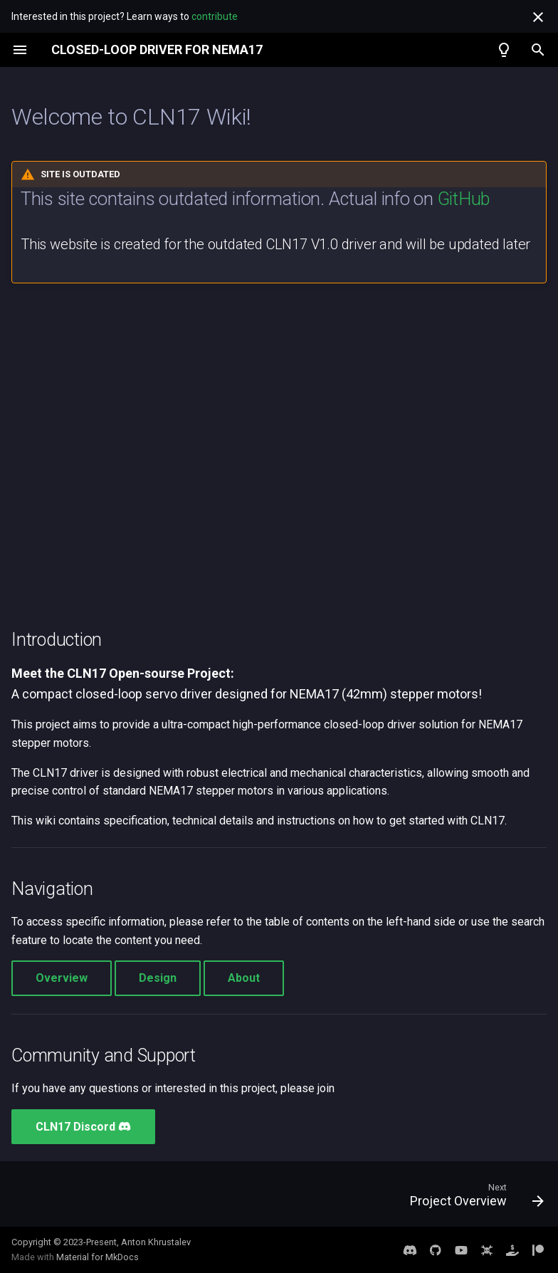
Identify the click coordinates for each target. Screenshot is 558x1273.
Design (158, 978)
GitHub (464, 198)
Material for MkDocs (97, 1257)
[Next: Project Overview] (473, 1198)
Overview (62, 978)
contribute (214, 16)
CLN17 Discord (83, 1126)
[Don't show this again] (538, 17)
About (244, 978)
